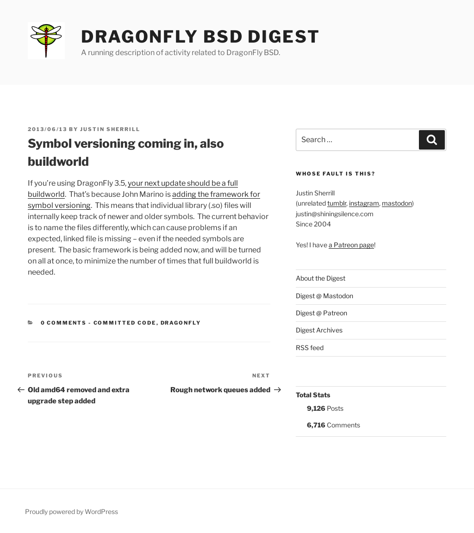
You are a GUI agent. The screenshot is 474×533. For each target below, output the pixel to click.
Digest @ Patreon (321, 313)
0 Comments (64, 323)
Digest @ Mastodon (324, 296)
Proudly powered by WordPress (71, 511)
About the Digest (320, 278)
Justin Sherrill (110, 129)
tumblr (336, 203)
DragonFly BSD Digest (200, 36)
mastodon (397, 203)
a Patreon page (351, 245)
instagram (364, 203)
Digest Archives (319, 330)
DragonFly (181, 323)
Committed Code (125, 323)
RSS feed (310, 347)
